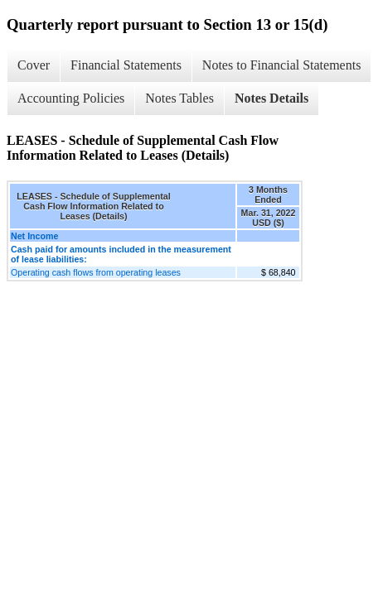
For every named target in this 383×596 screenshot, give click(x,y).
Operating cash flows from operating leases (96, 272)
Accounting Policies (70, 98)
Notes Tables (179, 98)
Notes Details (271, 98)
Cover (33, 65)
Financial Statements (126, 65)
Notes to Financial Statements (281, 65)
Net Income (34, 236)
